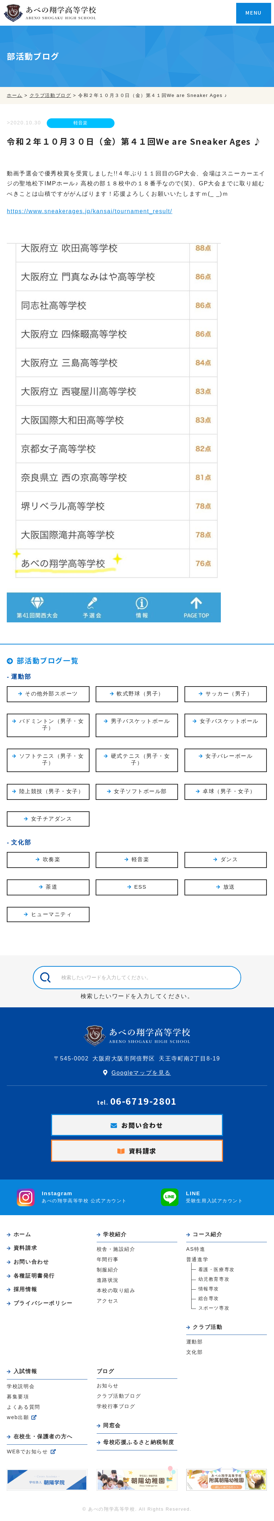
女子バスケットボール (229, 721)
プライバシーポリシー (43, 1303)
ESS (140, 887)
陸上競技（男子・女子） (51, 791)
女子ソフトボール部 (140, 791)
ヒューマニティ (51, 916)
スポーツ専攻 (214, 1309)
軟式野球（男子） (140, 694)
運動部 (21, 676)
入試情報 (25, 1373)
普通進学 (197, 1261)
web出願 (18, 1418)
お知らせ (108, 1387)
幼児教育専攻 (214, 1280)
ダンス (229, 860)
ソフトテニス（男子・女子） (51, 760)
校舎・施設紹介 (116, 1250)
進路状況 (108, 1281)
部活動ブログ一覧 (49, 660)
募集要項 (18, 1398)
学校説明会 (21, 1387)
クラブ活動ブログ (119, 1397)
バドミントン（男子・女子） (51, 725)
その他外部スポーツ (51, 694)
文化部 (21, 843)
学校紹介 (115, 1236)
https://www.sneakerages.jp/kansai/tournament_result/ (90, 211)
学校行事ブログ (116, 1407)
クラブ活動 (208, 1328)
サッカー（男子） (229, 694)
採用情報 (25, 1290)
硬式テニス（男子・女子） (140, 760)
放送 (229, 888)
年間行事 (108, 1261)
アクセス (108, 1302)
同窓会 (112, 1427)
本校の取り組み (116, 1292)
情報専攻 (208, 1290)
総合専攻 (208, 1299)
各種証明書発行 (34, 1276)
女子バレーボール (229, 757)
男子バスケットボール (140, 721)
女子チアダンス (51, 819)
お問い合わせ (142, 1126)
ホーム (23, 1236)
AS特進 (196, 1250)
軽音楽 (80, 123)
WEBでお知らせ (27, 1452)
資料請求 (143, 1152)
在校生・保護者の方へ (43, 1437)
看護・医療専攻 (216, 1271)
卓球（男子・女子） (229, 791)
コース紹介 (208, 1236)
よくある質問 (23, 1408)
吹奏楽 (52, 860)
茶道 (51, 888)
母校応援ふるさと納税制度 (138, 1443)
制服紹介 (108, 1271)
